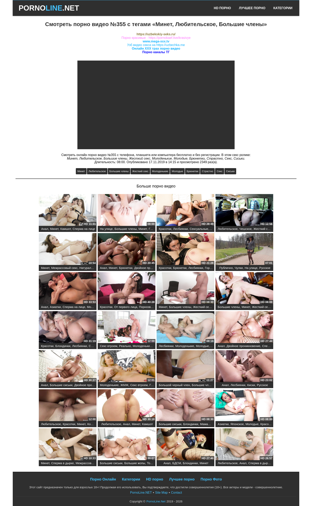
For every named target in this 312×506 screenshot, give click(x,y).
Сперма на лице (84, 228)
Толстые (152, 463)
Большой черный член (174, 385)
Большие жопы (134, 463)
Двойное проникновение (151, 268)
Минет (81, 171)
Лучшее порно (182, 479)
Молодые (177, 171)
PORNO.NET (49, 8)
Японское (237, 424)
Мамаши (206, 424)
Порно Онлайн (103, 479)
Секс (219, 171)
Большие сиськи (61, 385)
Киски (251, 385)
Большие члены (119, 171)
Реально (125, 346)
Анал (44, 228)
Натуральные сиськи (93, 268)
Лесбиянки (180, 228)
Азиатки (55, 307)
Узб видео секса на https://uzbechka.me (156, 45)
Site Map (161, 492)
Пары (214, 228)
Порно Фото (211, 479)
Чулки (239, 268)
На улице (106, 228)
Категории (282, 8)
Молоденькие (160, 171)
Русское (264, 268)
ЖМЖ (124, 385)
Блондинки (62, 346)
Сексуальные (199, 228)
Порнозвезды (148, 307)
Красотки (165, 228)
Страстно (207, 171)
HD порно (154, 479)
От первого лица (125, 307)
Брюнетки (192, 171)
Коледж (92, 424)
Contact (176, 492)
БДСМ (176, 463)
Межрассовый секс (64, 268)
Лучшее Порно (252, 8)
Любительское (97, 171)
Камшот (65, 228)
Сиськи (230, 171)
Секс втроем (108, 346)
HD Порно (222, 8)
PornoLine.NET (141, 492)
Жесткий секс (140, 171)
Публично (226, 268)
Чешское (245, 228)
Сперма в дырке (62, 463)
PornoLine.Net (156, 501)
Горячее (210, 268)
